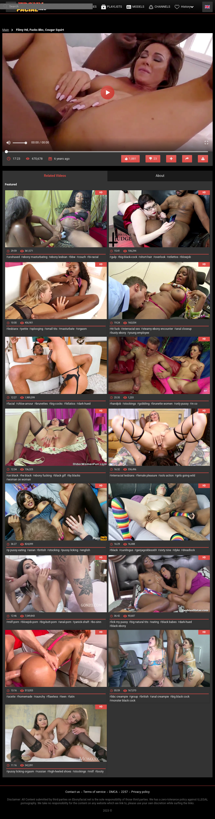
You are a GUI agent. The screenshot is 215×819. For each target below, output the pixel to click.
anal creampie (160, 696)
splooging (37, 328)
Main (5, 30)
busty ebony (118, 332)
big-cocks (57, 403)
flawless (53, 696)
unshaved (14, 257)
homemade (25, 696)
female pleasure (147, 475)
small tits (51, 328)
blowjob (186, 257)
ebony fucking (43, 475)
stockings (130, 403)
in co (194, 403)
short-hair (146, 257)
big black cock (180, 696)
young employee (139, 332)
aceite (11, 696)
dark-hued (84, 403)
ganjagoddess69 (146, 550)
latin (72, 696)
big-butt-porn (49, 622)
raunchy (40, 696)
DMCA (113, 792)
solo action (167, 475)
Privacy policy (140, 792)
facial (11, 403)
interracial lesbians (122, 475)
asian (32, 550)
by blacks (74, 475)
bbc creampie (119, 696)
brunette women (162, 403)
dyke (177, 550)
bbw (73, 257)
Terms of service (94, 792)
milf (91, 771)
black (114, 550)
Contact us (72, 792)
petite (24, 328)
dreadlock (189, 550)
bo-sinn (96, 622)
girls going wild (186, 475)
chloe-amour (25, 403)
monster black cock (123, 700)
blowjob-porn (30, 622)
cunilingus (127, 550)
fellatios (70, 403)
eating (155, 622)
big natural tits (139, 622)
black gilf (60, 475)
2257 (124, 792)
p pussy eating (17, 550)
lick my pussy (119, 622)
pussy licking (70, 550)
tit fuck (115, 328)
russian (41, 771)
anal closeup (184, 328)
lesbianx (13, 328)
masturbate (67, 328)
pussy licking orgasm (21, 771)
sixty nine (165, 550)
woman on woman (19, 479)
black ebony (118, 626)
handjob (116, 403)
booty (100, 771)
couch (82, 257)
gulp (114, 257)
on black (13, 475)
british (42, 550)
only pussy (181, 403)
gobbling (144, 403)
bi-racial (93, 257)
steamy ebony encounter (158, 328)
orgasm (82, 328)
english (85, 550)
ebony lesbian (58, 257)
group (134, 696)
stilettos (173, 257)
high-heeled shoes (60, 771)
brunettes (42, 403)
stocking (54, 550)
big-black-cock (128, 257)
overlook (160, 257)
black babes (169, 622)
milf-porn (13, 622)
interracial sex (131, 328)
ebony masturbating (35, 257)
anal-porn (65, 622)
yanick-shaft (81, 622)
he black (26, 475)
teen (63, 696)
